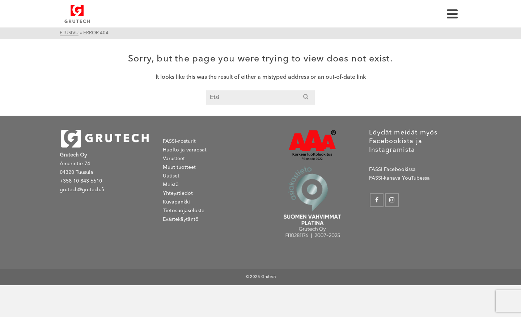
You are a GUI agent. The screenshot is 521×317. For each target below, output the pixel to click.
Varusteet (174, 158)
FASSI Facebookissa (392, 169)
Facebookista (391, 141)
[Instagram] (392, 200)
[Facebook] (377, 200)
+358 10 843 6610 (81, 181)
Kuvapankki (176, 202)
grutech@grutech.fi (82, 189)
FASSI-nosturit (179, 141)
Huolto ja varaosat (185, 150)
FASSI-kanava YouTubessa (399, 178)
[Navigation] (452, 13)
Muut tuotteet (179, 167)
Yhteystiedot (178, 193)
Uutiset (171, 176)
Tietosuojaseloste (183, 210)
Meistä (171, 184)
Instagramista (392, 150)
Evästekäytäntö (181, 219)
